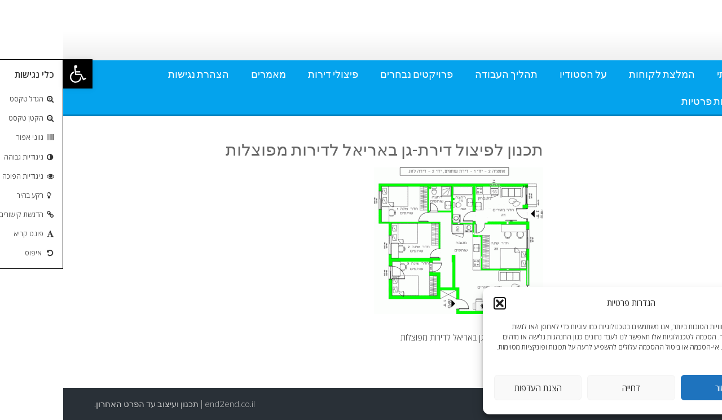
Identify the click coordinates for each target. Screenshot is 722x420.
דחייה (568, 388)
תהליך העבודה (443, 74)
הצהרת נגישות (135, 74)
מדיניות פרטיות (649, 101)
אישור (661, 388)
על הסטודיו (520, 74)
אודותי (667, 74)
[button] (14, 74)
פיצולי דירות (270, 74)
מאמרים (205, 74)
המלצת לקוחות (599, 74)
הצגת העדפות (475, 388)
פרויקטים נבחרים (353, 74)
